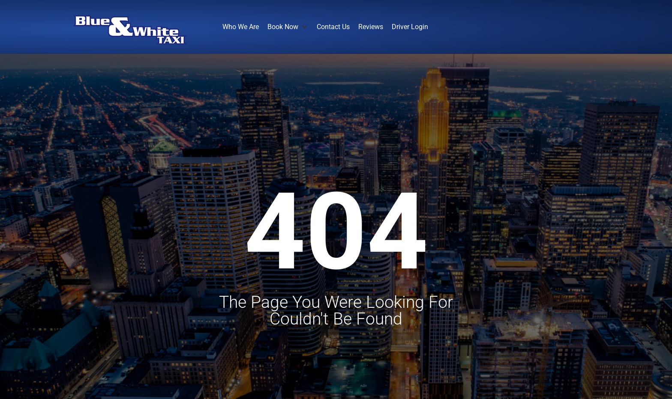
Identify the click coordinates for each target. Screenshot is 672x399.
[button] (287, 27)
